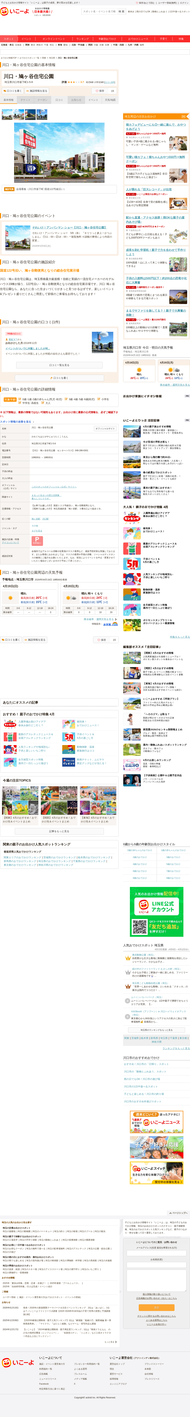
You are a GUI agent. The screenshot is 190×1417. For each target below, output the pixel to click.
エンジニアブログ (118, 1384)
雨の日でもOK (143, 11)
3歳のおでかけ (173, 857)
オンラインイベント (54, 38)
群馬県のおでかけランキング (20, 861)
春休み (131, 11)
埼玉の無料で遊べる (35, 1248)
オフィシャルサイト (105, 428)
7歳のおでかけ (173, 871)
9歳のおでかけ (173, 878)
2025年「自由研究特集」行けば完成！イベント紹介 (27, 1286)
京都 (101, 45)
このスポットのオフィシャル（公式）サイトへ (54, 487)
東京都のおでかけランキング (20, 864)
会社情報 (149, 1374)
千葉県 (173, 1038)
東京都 (183, 1038)
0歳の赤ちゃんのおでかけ (139, 850)
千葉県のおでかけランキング (89, 861)
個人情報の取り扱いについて (157, 1294)
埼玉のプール (86, 1231)
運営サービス (116, 1374)
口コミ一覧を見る (59, 365)
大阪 (96, 45)
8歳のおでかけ (140, 878)
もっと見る (109, 1342)
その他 (35, 526)
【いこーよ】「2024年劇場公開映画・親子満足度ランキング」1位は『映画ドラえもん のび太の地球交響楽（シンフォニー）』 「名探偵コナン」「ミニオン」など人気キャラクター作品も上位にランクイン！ (67, 1332)
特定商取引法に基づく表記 (52, 1389)
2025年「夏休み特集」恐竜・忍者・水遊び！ (24, 1283)
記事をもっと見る (59, 831)
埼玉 (52, 45)
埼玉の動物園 (24, 1231)
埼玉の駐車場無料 (56, 1248)
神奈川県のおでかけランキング (55, 864)
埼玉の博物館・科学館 (71, 1260)
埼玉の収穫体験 (70, 1240)
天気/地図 (110, 99)
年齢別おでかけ (107, 38)
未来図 (148, 1369)
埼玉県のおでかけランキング (54, 861)
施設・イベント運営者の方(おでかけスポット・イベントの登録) (50, 1297)
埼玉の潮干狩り (72, 1269)
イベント (26, 38)
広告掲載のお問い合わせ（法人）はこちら (156, 1298)
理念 (112, 1369)
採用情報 (114, 1379)
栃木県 (144, 1038)
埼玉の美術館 (90, 1260)
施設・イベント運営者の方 (52, 1364)
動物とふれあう (159, 11)
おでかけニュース (138, 38)
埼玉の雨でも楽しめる (13, 1260)
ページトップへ (178, 1213)
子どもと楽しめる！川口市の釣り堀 (144, 1094)
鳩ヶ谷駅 (36, 519)
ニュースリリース (47, 1379)
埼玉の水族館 (105, 1260)
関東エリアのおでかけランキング (22, 857)
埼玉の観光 (100, 1231)
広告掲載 (43, 1374)
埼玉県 (164, 1038)
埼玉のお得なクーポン (13, 1248)
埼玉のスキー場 (29, 1269)
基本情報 (9, 99)
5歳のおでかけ (173, 864)
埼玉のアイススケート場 (51, 1269)
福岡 (142, 45)
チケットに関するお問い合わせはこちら (156, 1316)
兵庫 (107, 45)
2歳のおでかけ (140, 857)
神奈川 (39, 45)
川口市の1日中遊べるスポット (141, 1086)
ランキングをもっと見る (176, 1048)
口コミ (59, 99)
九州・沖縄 (133, 45)
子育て (163, 38)
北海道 (18, 45)
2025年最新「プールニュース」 (65, 1283)
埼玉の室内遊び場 (34, 1260)
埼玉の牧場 (72, 1231)
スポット (9, 38)
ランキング (82, 38)
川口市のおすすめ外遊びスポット (142, 1101)
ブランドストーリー (154, 1364)
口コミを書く (13, 90)
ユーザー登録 (9, 1297)
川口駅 (45, 519)
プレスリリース (152, 1379)
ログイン (184, 3)
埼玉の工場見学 (10, 1240)
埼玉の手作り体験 (28, 1240)
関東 (27, 45)
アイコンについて (10, 542)
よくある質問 (80, 1369)
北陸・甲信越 (78, 45)
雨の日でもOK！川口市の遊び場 (142, 1079)
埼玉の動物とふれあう (49, 1240)
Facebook (44, 1384)
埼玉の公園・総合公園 (99, 1248)
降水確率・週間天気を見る (99, 619)
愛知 (65, 45)
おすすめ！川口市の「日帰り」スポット (146, 1064)
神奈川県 (157, 1041)
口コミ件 (110, 82)
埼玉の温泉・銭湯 (11, 1269)
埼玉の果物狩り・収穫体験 (15, 1272)
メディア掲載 (80, 1379)
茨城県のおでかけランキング (59, 857)
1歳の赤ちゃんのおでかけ (173, 850)
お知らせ (76, 99)
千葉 (46, 45)
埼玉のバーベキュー (42, 1231)
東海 (60, 45)
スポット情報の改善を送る (15, 421)
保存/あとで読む (145, 3)
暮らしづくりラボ (41, 498)
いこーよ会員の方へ (156, 1324)
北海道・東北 (7, 45)
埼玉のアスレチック (76, 1248)
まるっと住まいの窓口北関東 (47, 495)
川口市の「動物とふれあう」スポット (145, 1071)
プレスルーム (80, 1374)
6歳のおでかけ (140, 871)
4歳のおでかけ (140, 864)
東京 (33, 45)
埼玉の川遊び (9, 1252)
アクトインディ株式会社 (146, 1358)
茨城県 (135, 1038)
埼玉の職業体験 (87, 1240)
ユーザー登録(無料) (167, 3)
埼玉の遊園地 (9, 1231)
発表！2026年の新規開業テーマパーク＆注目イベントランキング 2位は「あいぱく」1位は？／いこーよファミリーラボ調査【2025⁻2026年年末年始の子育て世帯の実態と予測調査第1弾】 (66, 1311)
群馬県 (154, 1038)
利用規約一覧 (45, 1369)
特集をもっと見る (180, 636)
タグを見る (37, 531)
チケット (26, 99)
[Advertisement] (59, 310)
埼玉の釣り (59, 1231)
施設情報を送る (36, 90)
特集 (181, 38)
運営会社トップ (117, 1364)
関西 (90, 45)
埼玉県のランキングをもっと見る (157, 1030)
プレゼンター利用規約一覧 (87, 1364)
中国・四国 (118, 45)
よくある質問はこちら (156, 1320)
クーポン (42, 99)
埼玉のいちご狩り (90, 1269)
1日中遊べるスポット (179, 11)
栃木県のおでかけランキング (94, 857)
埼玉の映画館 (51, 1260)
